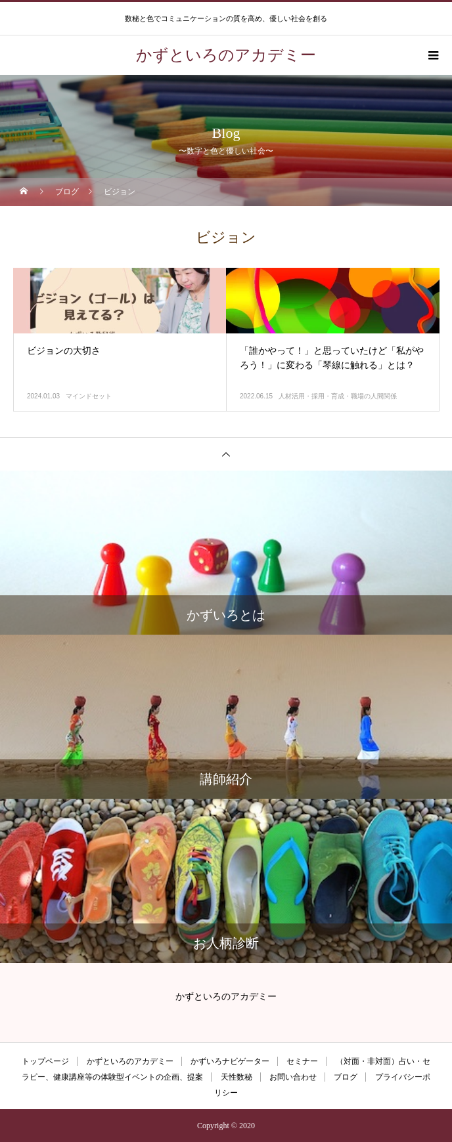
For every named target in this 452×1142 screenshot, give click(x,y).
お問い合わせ (293, 1077)
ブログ (345, 1077)
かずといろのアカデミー (130, 1061)
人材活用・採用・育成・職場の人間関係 (338, 396)
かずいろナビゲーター (230, 1061)
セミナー (302, 1061)
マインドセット (89, 396)
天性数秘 (236, 1077)
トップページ (45, 1061)
